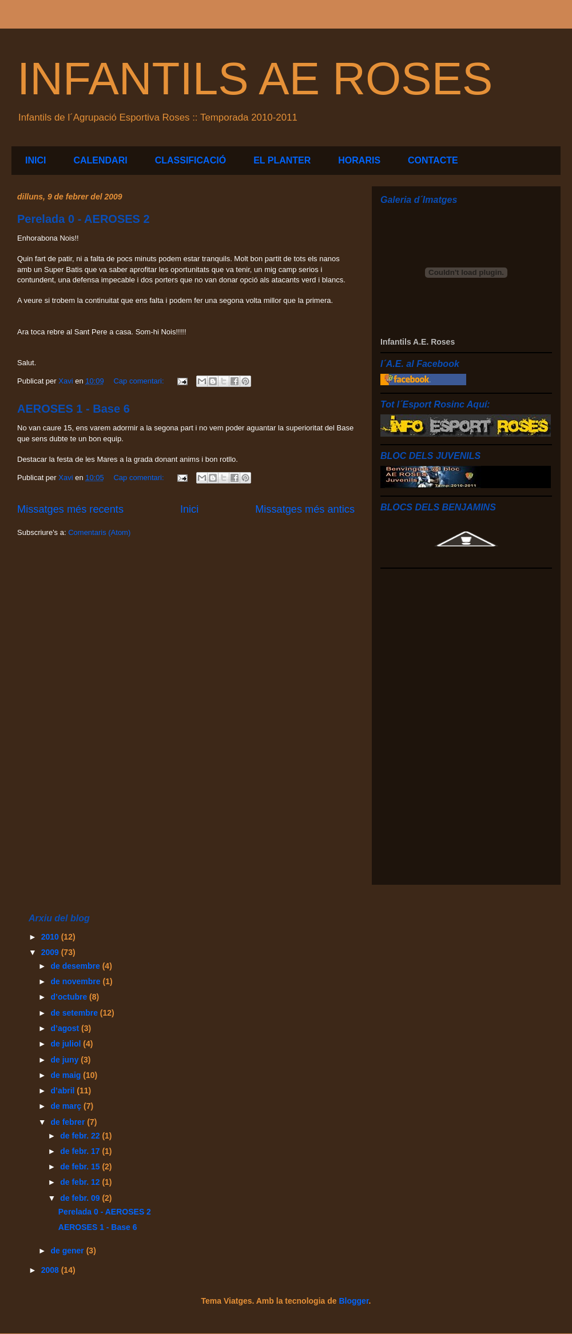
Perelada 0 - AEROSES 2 (83, 219)
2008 (51, 1270)
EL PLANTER (282, 160)
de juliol (66, 1043)
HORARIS (359, 160)
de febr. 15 (81, 1166)
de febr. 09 (81, 1198)
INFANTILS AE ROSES (254, 78)
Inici (189, 509)
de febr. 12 (81, 1182)
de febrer (68, 1122)
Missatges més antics (305, 509)
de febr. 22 (81, 1135)
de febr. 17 (81, 1151)
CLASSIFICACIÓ (190, 160)
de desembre (76, 965)
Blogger (353, 1300)
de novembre (76, 981)
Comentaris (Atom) (99, 532)
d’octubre (69, 996)
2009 (51, 952)
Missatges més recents (70, 509)
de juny (65, 1059)
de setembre (75, 1012)
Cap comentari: (139, 381)
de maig (66, 1075)
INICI (35, 160)
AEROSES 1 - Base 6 (73, 408)
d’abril (63, 1090)
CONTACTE (433, 160)
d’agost (65, 1028)
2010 (51, 936)
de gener (68, 1250)
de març (67, 1106)
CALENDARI (100, 160)
